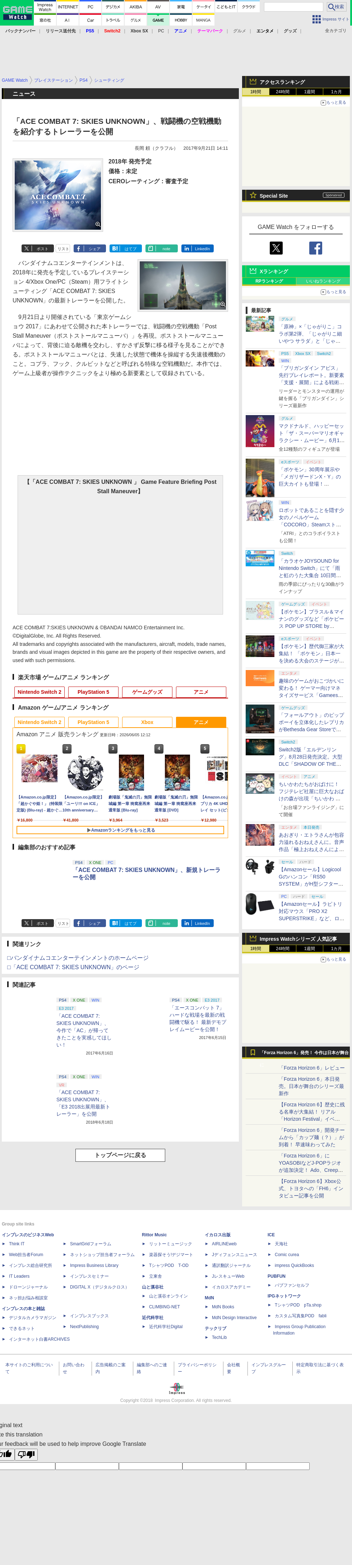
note (166, 249)
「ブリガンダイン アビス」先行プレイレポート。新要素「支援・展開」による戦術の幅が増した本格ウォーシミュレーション (311, 382)
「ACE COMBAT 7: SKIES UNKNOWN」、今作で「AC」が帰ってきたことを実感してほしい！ (84, 1030)
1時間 (255, 91)
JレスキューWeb (228, 1276)
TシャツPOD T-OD (169, 1265)
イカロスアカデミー (231, 1287)
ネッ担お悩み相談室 (28, 1297)
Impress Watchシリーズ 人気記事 (298, 939)
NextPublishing (84, 1326)
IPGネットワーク (284, 1296)
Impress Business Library (94, 1265)
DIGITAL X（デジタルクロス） (99, 1287)
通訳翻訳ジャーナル (231, 1265)
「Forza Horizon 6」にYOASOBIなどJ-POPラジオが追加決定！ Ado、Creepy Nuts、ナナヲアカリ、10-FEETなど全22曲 (310, 1170)
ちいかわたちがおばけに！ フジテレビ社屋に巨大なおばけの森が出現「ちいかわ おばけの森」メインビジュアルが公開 (311, 798)
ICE (271, 1234)
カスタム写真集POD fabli (300, 1315)
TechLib (219, 1337)
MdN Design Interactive (234, 1317)
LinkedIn (202, 249)
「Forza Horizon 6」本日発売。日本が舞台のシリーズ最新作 (311, 1086)
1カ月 (336, 91)
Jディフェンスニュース (234, 1254)
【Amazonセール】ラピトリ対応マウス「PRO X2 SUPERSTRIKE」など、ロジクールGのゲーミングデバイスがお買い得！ (311, 918)
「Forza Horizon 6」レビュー (312, 1068)
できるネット (22, 1328)
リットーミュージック (170, 1243)
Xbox (147, 722)
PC (161, 30)
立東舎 (155, 1276)
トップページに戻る (120, 1155)
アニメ (201, 692)
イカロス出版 (218, 1234)
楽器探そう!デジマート (171, 1254)
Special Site (274, 196)
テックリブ (215, 1328)
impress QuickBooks (294, 1265)
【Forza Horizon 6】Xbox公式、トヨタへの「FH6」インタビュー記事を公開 (311, 1188)
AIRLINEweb (224, 1243)
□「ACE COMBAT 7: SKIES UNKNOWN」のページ (73, 967)
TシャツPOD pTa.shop (298, 1305)
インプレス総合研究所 (30, 1265)
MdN (209, 1297)
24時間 (282, 91)
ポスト (42, 249)
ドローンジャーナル (28, 1287)
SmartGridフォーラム (90, 1243)
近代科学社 (152, 1317)
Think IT (16, 1243)
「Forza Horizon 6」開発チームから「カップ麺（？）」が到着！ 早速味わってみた (312, 1137)
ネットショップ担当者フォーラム (102, 1254)
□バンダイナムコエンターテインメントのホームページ (78, 958)
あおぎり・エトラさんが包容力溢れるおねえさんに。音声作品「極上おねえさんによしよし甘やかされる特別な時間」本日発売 (311, 849)
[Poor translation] (26, 1455)
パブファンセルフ (292, 1285)
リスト (63, 249)
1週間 (309, 91)
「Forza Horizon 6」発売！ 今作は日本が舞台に (304, 1054)
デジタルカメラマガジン (32, 1317)
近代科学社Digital (165, 1326)
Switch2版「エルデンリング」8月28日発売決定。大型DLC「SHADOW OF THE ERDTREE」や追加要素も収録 (311, 764)
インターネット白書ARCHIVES (39, 1339)
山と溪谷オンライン (168, 1296)
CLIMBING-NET (164, 1306)
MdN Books (223, 1306)
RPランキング (269, 281)
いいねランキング (323, 281)
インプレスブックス (89, 1315)
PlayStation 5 (93, 692)
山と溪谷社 (152, 1287)
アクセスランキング (282, 82)
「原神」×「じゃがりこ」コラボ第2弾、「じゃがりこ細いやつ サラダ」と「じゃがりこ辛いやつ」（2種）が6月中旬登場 (312, 341)
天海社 (281, 1243)
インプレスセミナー (89, 1276)
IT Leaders (19, 1276)
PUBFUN (277, 1276)
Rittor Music (154, 1234)
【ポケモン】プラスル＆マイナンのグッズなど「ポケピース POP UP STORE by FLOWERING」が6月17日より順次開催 (311, 626)
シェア (95, 249)
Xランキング (274, 271)
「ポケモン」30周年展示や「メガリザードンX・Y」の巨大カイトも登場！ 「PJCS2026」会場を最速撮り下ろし (311, 484)
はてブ (130, 249)
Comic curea (287, 1254)
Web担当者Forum (26, 1254)
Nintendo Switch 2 (39, 692)
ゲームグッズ (147, 692)
